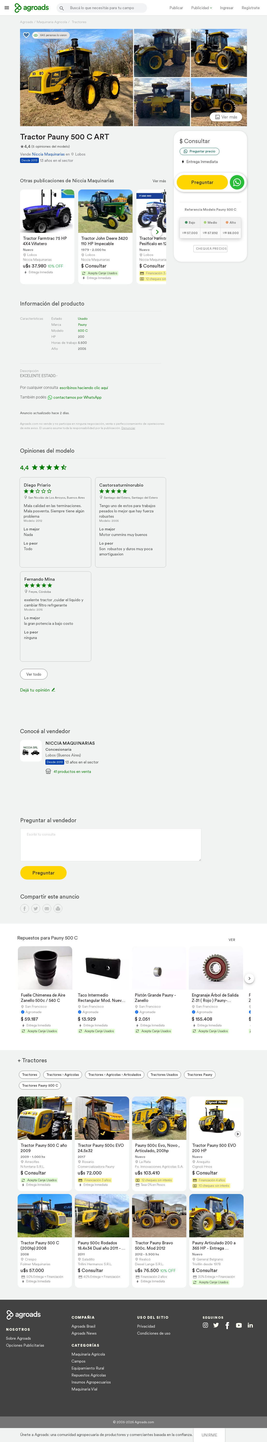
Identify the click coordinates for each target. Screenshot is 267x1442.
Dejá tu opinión (37, 690)
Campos (78, 1361)
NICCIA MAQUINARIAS (70, 743)
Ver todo (33, 674)
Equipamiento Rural (87, 1368)
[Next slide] (157, 232)
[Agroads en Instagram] (205, 1325)
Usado (83, 318)
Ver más (159, 180)
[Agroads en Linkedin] (250, 1325)
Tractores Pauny (199, 1074)
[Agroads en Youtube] (239, 1325)
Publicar (176, 7)
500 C (83, 330)
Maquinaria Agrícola (88, 1354)
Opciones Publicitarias (25, 1345)
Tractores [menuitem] (29, 1074)
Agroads (26, 22)
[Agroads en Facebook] (227, 1325)
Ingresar (226, 7)
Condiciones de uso (153, 1333)
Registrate (251, 7)
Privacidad (146, 1326)
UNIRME (209, 1435)
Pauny (82, 324)
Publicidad (200, 7)
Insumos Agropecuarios (91, 1382)
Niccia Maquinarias (48, 154)
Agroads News (84, 1333)
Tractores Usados (164, 1074)
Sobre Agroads (18, 1338)
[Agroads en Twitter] (216, 1325)
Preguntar (202, 182)
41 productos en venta (72, 771)
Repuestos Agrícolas (88, 1375)
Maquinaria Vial (84, 1389)
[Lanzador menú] (7, 7)
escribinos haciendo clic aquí (84, 387)
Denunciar (128, 428)
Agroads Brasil (83, 1326)
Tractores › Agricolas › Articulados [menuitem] (114, 1074)
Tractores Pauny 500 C (40, 1085)
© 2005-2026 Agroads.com (133, 1422)
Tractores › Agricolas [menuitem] (62, 1074)
